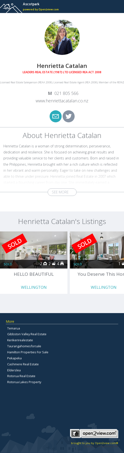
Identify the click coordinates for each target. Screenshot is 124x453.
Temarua (13, 328)
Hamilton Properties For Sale (27, 352)
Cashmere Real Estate (23, 364)
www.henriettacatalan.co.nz (62, 101)
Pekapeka (14, 358)
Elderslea (14, 370)
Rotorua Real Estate (21, 376)
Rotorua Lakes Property (24, 382)
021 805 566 (66, 93)
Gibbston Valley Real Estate (26, 334)
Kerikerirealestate (20, 340)
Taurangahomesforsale (24, 346)
